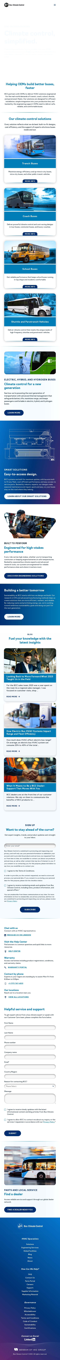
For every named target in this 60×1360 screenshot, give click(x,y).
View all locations (18, 997)
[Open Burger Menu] (55, 5)
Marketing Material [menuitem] (30, 1294)
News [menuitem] (30, 1258)
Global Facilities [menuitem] (30, 1251)
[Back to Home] (14, 5)
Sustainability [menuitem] (30, 1325)
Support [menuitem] (30, 1288)
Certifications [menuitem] (30, 1328)
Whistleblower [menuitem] (30, 1311)
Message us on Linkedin (19, 935)
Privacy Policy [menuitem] (30, 1308)
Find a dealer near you (20, 1210)
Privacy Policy (12, 901)
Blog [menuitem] (30, 1254)
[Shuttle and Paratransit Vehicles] (30, 317)
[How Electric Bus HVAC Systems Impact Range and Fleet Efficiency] (30, 729)
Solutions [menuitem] (30, 1244)
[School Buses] (30, 264)
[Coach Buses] (30, 212)
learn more (16, 413)
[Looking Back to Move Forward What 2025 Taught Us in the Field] (30, 674)
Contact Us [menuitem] (30, 1278)
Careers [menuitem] (30, 1284)
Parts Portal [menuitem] (30, 1281)
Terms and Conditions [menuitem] (30, 1318)
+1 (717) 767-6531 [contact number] (15, 983)
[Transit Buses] (30, 159)
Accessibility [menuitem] (30, 1315)
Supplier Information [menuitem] (30, 1291)
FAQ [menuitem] (30, 1274)
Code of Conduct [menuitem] (30, 1321)
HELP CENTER (14, 951)
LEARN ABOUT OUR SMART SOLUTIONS (29, 496)
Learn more (16, 617)
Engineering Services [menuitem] (30, 1248)
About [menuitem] (30, 1261)
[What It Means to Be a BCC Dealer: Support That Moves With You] (30, 784)
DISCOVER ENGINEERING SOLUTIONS (26, 576)
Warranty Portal (17, 967)
